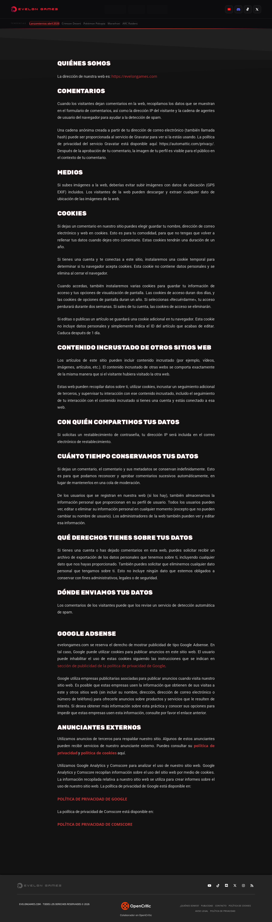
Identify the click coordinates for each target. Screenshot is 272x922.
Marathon (114, 23)
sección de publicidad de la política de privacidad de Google (111, 665)
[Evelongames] (34, 9)
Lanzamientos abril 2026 (44, 23)
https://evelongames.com (134, 76)
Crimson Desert (71, 23)
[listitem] (229, 9)
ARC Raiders (130, 23)
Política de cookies (240, 905)
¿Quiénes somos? (189, 905)
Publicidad (207, 905)
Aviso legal (201, 910)
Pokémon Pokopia (94, 23)
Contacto (221, 905)
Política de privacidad (222, 910)
